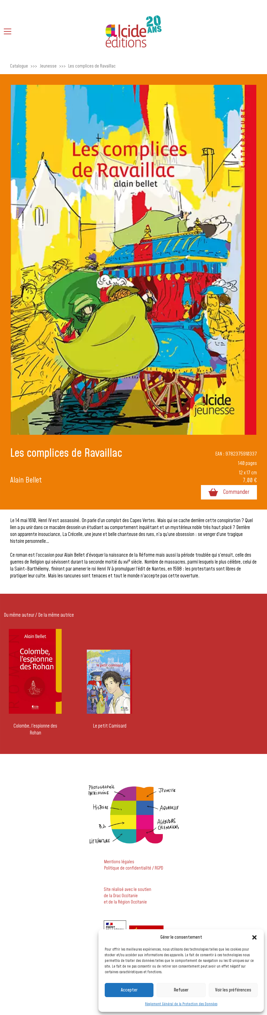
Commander (229, 492)
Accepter (129, 990)
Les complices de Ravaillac (92, 66)
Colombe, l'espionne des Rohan (35, 729)
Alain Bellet (26, 480)
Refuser (181, 990)
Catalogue (19, 66)
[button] (254, 937)
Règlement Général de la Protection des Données (181, 1004)
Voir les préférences (233, 990)
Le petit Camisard (109, 726)
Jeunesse (48, 66)
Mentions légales (119, 862)
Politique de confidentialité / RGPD (133, 868)
